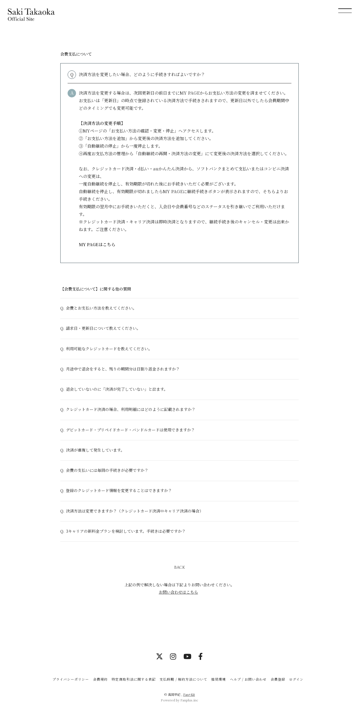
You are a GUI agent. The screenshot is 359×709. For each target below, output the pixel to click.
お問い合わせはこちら (178, 593)
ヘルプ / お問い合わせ (248, 679)
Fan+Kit (189, 694)
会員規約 (100, 679)
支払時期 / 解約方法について (183, 679)
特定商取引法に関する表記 (133, 679)
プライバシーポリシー (70, 679)
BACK (179, 568)
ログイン (296, 679)
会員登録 (278, 679)
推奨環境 (218, 679)
